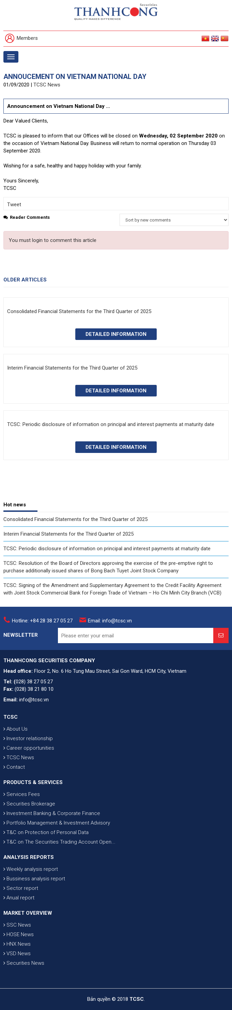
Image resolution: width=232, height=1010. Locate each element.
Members (21, 38)
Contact (14, 767)
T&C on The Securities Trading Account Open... (59, 842)
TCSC (10, 717)
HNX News (17, 944)
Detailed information (116, 334)
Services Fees (21, 794)
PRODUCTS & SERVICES (33, 782)
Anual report (18, 898)
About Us (15, 729)
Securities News (23, 963)
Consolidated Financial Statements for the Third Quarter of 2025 (75, 519)
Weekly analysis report (30, 869)
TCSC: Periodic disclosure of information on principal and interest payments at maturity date (107, 548)
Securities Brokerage (29, 804)
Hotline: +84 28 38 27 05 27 (42, 621)
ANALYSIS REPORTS (28, 857)
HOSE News (18, 934)
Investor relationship (28, 738)
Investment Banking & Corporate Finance (51, 813)
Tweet (14, 204)
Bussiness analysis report (34, 879)
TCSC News (46, 85)
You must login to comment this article (52, 240)
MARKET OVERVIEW (27, 913)
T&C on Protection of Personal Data (46, 832)
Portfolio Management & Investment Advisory (56, 823)
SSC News (17, 925)
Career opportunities (28, 748)
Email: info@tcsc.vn (110, 621)
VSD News (17, 953)
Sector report (20, 888)
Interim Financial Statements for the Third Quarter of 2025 (68, 534)
